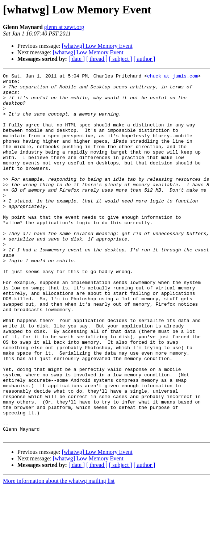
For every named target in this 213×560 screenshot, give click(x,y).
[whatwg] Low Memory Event (97, 46)
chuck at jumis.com (172, 77)
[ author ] (144, 59)
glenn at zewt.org (64, 27)
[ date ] (76, 59)
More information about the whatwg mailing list (58, 554)
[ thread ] (97, 59)
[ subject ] (120, 59)
